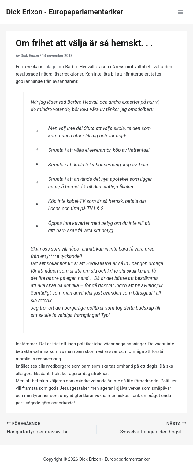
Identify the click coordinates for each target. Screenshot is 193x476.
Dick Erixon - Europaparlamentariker (64, 12)
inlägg (50, 66)
